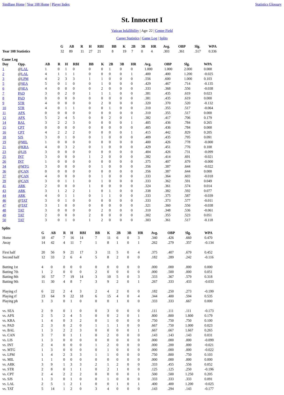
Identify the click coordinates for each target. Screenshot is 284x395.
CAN (25, 171)
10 (4, 108)
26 (4, 161)
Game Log (149, 38)
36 (4, 171)
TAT (24, 200)
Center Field (164, 31)
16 (4, 132)
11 (4, 113)
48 (4, 210)
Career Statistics (127, 38)
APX (21, 113)
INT (21, 157)
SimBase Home (13, 4)
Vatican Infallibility (125, 31)
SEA (24, 83)
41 (4, 186)
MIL (24, 142)
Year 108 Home (38, 4)
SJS (20, 137)
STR (21, 103)
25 (4, 157)
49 (4, 215)
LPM (25, 79)
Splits (163, 38)
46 (4, 200)
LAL (24, 69)
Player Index (61, 4)
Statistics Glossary (268, 4)
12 (4, 118)
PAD (21, 93)
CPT (21, 127)
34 (4, 166)
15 (4, 127)
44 (4, 196)
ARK (21, 186)
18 (4, 137)
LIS (24, 152)
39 (4, 181)
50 (4, 220)
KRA (25, 147)
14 (4, 122)
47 (4, 205)
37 (4, 176)
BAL (21, 122)
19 (4, 142)
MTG (25, 166)
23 (4, 152)
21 (4, 147)
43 (4, 191)
